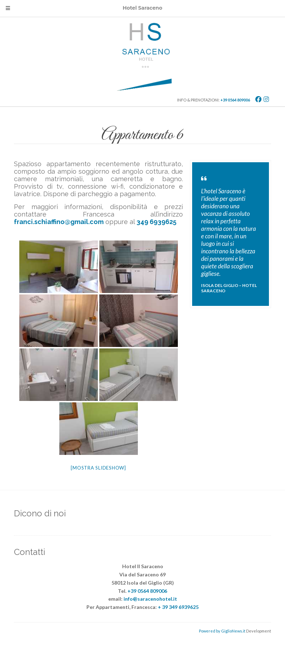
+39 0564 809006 (235, 100)
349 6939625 (156, 221)
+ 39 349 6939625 (178, 607)
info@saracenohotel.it (150, 599)
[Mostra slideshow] (98, 468)
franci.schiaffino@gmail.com (59, 221)
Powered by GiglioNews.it (222, 631)
